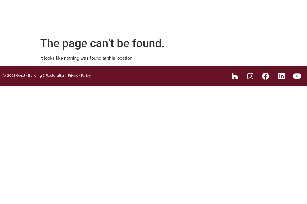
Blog (257, 11)
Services (200, 11)
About (133, 11)
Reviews (283, 11)
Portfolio (230, 11)
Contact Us (280, 23)
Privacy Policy (79, 75)
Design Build (165, 11)
